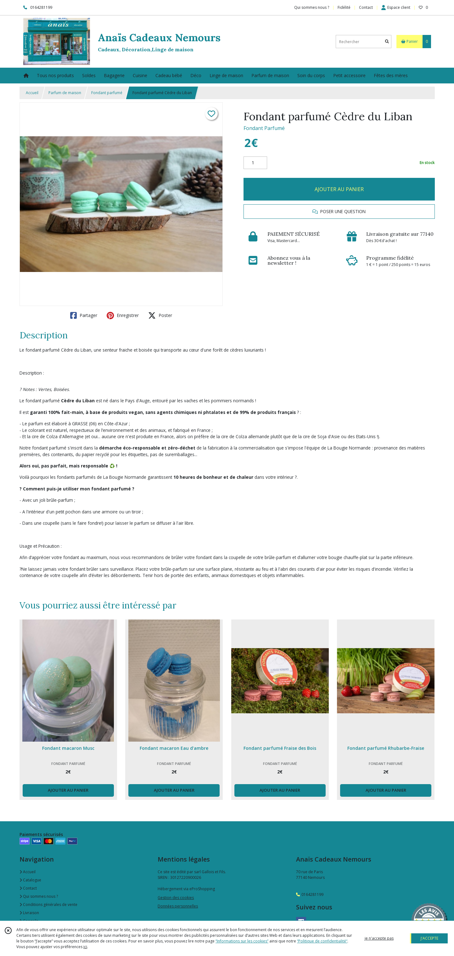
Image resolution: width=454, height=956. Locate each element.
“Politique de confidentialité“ (322, 941)
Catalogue (30, 880)
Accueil (32, 92)
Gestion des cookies (176, 897)
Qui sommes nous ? (39, 896)
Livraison (29, 912)
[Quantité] (255, 162)
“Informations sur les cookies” (242, 941)
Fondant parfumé (106, 92)
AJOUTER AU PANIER (339, 189)
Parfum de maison (64, 92)
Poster (160, 315)
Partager (83, 315)
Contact (366, 7)
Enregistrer (123, 315)
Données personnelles (178, 906)
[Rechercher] (387, 42)
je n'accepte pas (379, 938)
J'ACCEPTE (429, 938)
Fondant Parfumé (264, 128)
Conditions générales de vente (48, 904)
